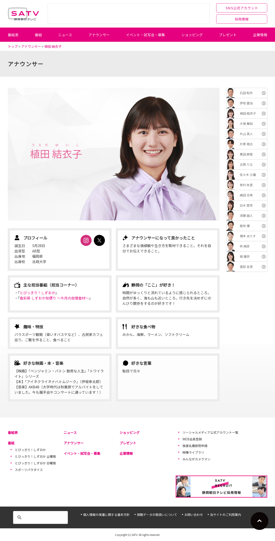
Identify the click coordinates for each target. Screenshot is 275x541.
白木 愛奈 (246, 205)
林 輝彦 (245, 246)
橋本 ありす (248, 236)
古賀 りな (246, 164)
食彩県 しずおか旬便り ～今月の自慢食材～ (54, 298)
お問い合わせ (193, 514)
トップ (13, 46)
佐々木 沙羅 (248, 174)
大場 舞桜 (246, 123)
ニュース (65, 34)
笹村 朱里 (246, 185)
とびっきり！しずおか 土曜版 (35, 456)
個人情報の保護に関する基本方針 (106, 514)
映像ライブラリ (193, 452)
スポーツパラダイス (29, 469)
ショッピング (192, 34)
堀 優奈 (245, 256)
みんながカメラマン (196, 459)
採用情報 (242, 19)
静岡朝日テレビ (23, 13)
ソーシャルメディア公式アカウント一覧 (210, 432)
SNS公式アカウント (242, 8)
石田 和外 (246, 93)
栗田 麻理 (246, 154)
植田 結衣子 (53, 46)
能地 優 (245, 226)
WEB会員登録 (192, 439)
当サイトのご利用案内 (225, 514)
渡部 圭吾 (246, 266)
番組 (38, 34)
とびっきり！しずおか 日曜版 (35, 463)
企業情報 (260, 34)
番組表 (13, 34)
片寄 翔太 (246, 144)
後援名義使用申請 (195, 445)
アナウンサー (99, 34)
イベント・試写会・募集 (145, 34)
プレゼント (228, 34)
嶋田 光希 (246, 195)
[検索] (40, 517)
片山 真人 (246, 134)
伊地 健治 (246, 103)
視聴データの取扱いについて (157, 514)
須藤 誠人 (246, 215)
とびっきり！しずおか (37, 292)
